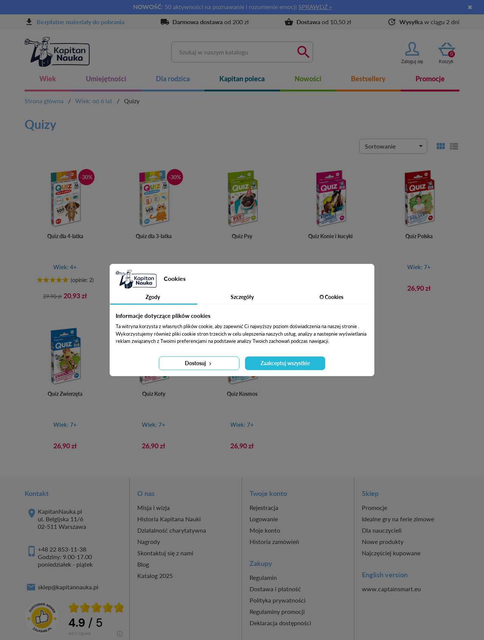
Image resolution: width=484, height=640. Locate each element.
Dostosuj (199, 363)
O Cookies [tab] (331, 297)
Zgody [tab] (153, 297)
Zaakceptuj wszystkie (285, 363)
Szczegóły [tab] (242, 297)
